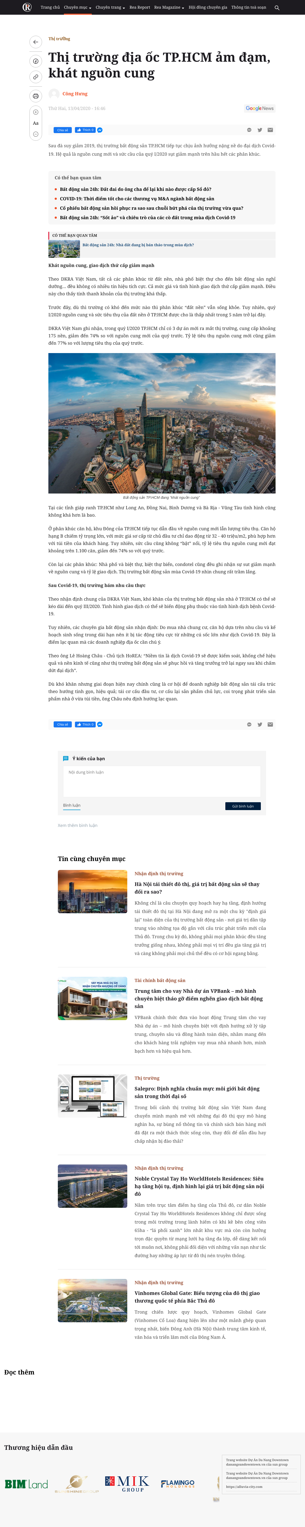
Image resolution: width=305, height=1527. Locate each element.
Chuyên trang (111, 7)
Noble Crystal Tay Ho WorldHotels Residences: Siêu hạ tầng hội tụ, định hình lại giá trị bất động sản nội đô (199, 1186)
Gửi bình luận (243, 806)
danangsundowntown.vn (245, 1464)
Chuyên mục (80, 7)
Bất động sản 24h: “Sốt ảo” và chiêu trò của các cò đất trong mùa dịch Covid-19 (147, 217)
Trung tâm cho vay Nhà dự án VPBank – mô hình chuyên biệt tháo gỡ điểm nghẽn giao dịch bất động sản (199, 999)
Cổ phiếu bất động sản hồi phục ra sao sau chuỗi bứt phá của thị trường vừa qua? (151, 208)
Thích (85, 130)
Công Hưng (75, 94)
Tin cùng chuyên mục (92, 858)
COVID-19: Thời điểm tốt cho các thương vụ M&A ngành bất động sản (137, 199)
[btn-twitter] (260, 130)
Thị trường (59, 38)
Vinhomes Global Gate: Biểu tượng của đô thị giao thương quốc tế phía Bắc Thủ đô (197, 1297)
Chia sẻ (62, 130)
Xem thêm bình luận (78, 825)
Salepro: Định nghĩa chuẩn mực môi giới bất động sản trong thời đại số (197, 1092)
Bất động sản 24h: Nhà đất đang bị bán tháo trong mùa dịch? (138, 245)
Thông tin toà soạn (243, 7)
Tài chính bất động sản (160, 980)
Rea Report (139, 7)
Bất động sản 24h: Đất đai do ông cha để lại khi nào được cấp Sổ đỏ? (135, 189)
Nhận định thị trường (159, 873)
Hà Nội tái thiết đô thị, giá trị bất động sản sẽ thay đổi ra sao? (197, 888)
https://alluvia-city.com (244, 1486)
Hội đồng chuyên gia (204, 7)
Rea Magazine (167, 7)
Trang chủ (54, 7)
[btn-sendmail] (270, 130)
